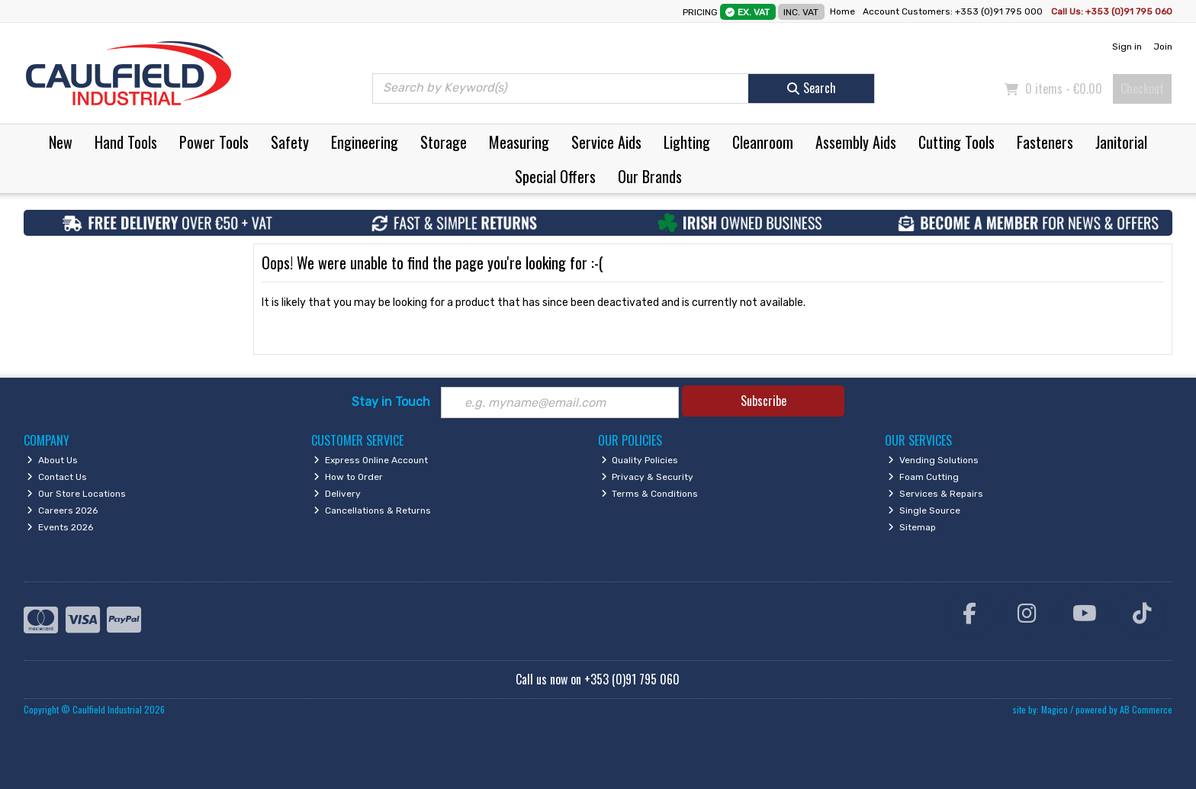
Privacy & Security (647, 477)
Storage (443, 141)
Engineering (364, 141)
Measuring (519, 141)
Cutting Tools (956, 141)
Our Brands (650, 176)
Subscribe (763, 400)
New (60, 141)
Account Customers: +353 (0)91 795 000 (954, 11)
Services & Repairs (935, 493)
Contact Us (57, 477)
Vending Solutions (933, 460)
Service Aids (606, 141)
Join (1162, 46)
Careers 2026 (62, 510)
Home (842, 11)
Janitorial (1121, 141)
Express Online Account (370, 460)
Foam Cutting (923, 477)
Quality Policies (640, 460)
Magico (1054, 709)
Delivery (337, 493)
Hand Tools (126, 141)
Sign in (1127, 46)
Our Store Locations (76, 493)
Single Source (924, 510)
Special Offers (555, 176)
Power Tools (214, 141)
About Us (52, 460)
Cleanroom (762, 141)
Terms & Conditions (650, 493)
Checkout (1142, 88)
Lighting (687, 141)
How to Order (348, 477)
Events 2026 (60, 527)
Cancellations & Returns (372, 510)
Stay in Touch (391, 401)
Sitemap (912, 527)
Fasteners (1045, 141)
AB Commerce (1146, 709)
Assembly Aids (855, 141)
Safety (290, 141)
